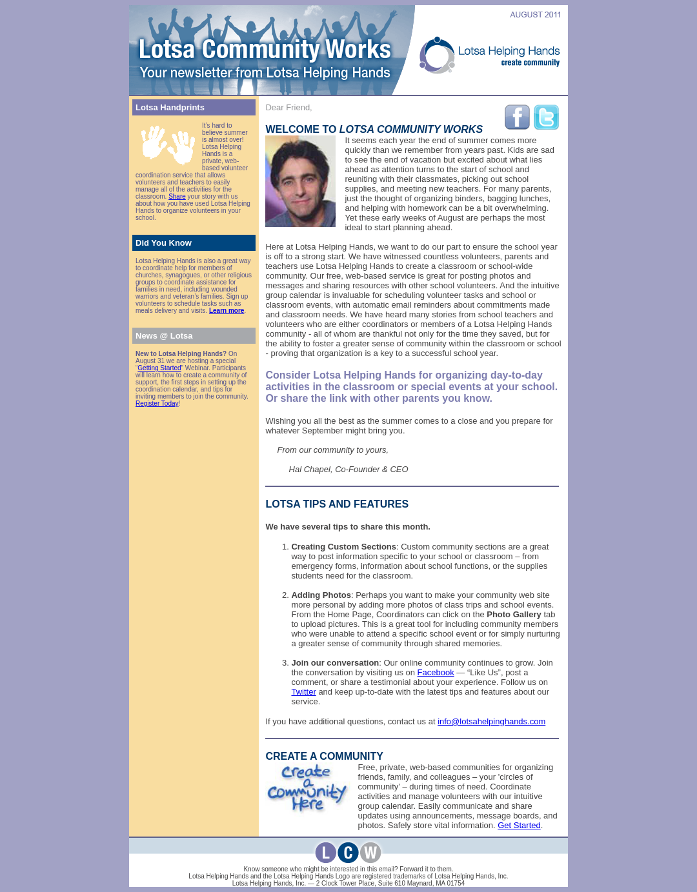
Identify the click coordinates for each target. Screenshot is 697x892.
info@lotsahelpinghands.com (491, 721)
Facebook (436, 672)
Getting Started (159, 368)
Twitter (303, 692)
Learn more (226, 310)
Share (177, 196)
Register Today (157, 403)
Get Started (519, 825)
